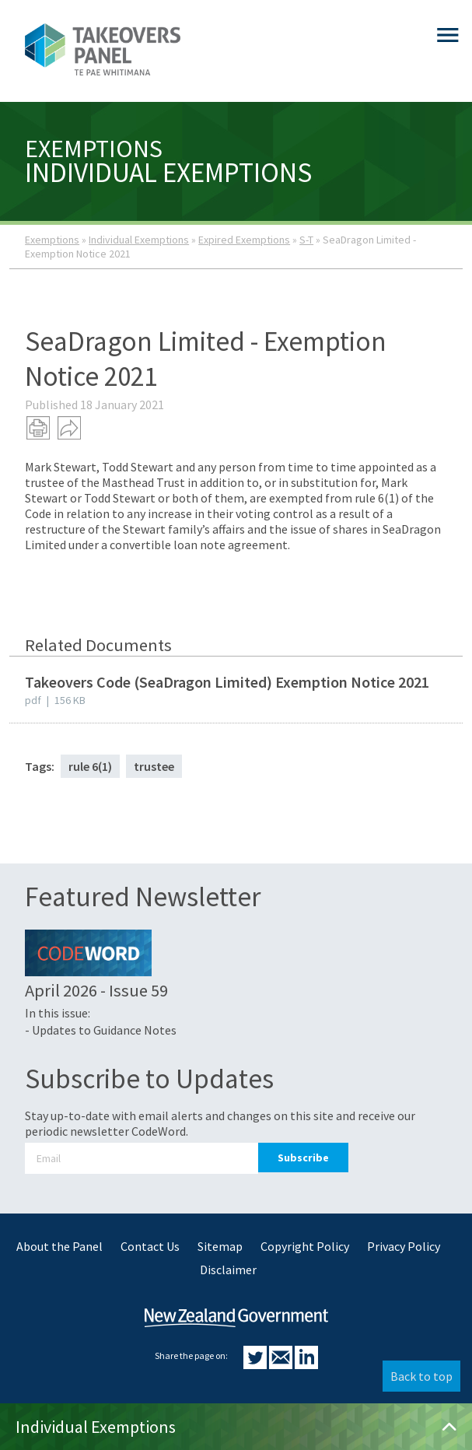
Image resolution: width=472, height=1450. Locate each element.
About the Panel (59, 1246)
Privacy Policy (403, 1246)
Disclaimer (228, 1269)
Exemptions (52, 240)
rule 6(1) (90, 766)
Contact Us (150, 1246)
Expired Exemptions (244, 240)
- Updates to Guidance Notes (101, 1030)
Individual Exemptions (139, 240)
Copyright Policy (304, 1246)
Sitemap (220, 1246)
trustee (154, 766)
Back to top (421, 1376)
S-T (306, 240)
